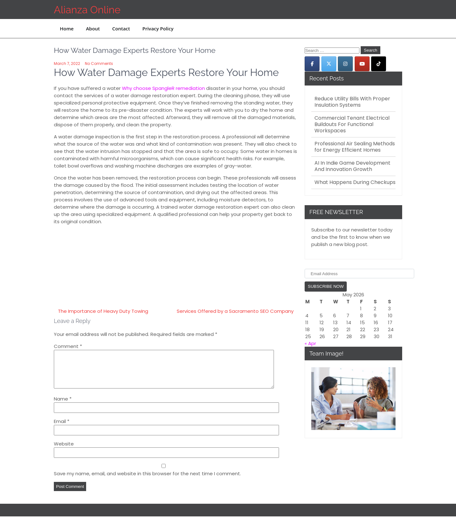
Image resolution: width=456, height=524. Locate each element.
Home (66, 28)
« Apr (310, 343)
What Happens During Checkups (355, 182)
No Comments (99, 63)
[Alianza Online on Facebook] (312, 63)
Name (63, 406)
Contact (121, 28)
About (93, 28)
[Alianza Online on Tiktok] (378, 63)
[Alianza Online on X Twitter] (328, 63)
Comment (68, 346)
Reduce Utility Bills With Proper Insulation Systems (352, 102)
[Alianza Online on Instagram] (345, 63)
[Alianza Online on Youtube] (362, 63)
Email (61, 429)
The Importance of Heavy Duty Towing (103, 311)
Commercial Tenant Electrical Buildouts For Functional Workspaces (352, 124)
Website (64, 451)
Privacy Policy (157, 28)
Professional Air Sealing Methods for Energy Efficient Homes (354, 147)
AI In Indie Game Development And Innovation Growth (352, 166)
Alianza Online (87, 10)
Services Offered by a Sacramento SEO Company (235, 311)
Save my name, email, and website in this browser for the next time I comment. (147, 481)
